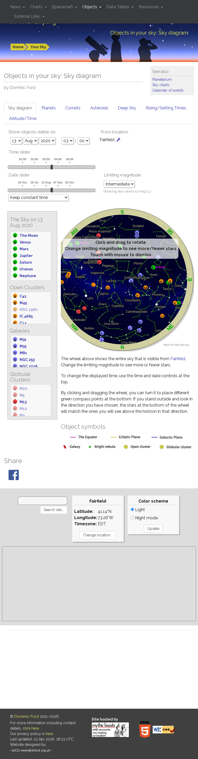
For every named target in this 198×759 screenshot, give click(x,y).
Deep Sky (127, 108)
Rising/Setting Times (166, 108)
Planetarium (162, 79)
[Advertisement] (99, 584)
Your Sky (38, 47)
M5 (22, 395)
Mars (24, 249)
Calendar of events (168, 90)
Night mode (144, 517)
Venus (25, 242)
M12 (23, 409)
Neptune (28, 276)
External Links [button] (28, 16)
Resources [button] (149, 6)
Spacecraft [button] (63, 6)
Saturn (26, 262)
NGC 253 (27, 360)
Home (18, 47)
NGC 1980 (29, 310)
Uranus (26, 269)
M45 (23, 303)
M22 (23, 388)
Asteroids (99, 108)
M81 (23, 353)
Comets (72, 108)
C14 (23, 323)
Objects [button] (90, 6)
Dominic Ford (26, 716)
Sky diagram (20, 108)
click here (31, 728)
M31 (23, 339)
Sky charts (160, 85)
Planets (49, 108)
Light (138, 509)
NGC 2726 (29, 366)
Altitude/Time (22, 118)
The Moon (29, 235)
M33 (23, 346)
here (49, 734)
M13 (23, 402)
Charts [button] (37, 6)
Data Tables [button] (118, 6)
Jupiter (26, 256)
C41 (23, 296)
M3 (22, 415)
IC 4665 (26, 316)
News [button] (16, 6)
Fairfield (177, 358)
